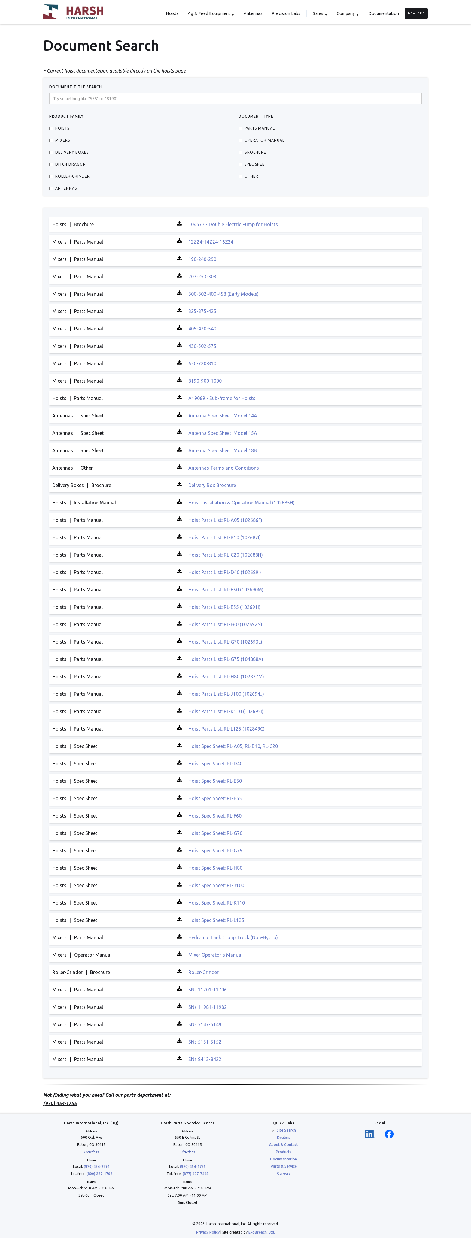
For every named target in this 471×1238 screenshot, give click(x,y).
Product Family (66, 116)
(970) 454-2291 (97, 1166)
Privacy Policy (208, 1232)
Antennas (253, 13)
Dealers (416, 13)
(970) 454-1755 (193, 1166)
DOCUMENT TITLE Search (75, 87)
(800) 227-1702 (99, 1174)
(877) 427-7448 (195, 1174)
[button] (211, 13)
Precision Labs (286, 13)
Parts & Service (284, 1166)
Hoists (172, 13)
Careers (283, 1173)
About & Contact (283, 1145)
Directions (91, 1152)
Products (283, 1152)
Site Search (286, 1130)
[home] (73, 11)
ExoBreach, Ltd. (261, 1232)
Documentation (383, 13)
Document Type (256, 116)
